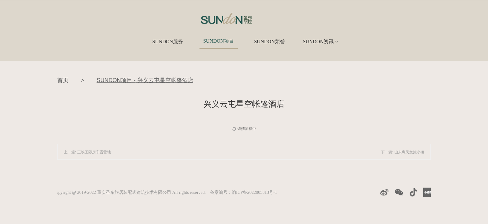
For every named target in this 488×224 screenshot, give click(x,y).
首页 (62, 80)
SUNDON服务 (167, 41)
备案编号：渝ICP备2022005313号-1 (243, 192)
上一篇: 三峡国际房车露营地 (87, 152)
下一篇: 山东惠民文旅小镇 (402, 152)
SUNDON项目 (218, 41)
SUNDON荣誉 (269, 41)
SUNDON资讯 (320, 41)
